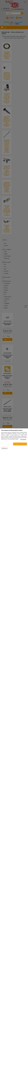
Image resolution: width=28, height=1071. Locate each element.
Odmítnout (4, 448)
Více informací (23, 439)
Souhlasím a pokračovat (20, 444)
